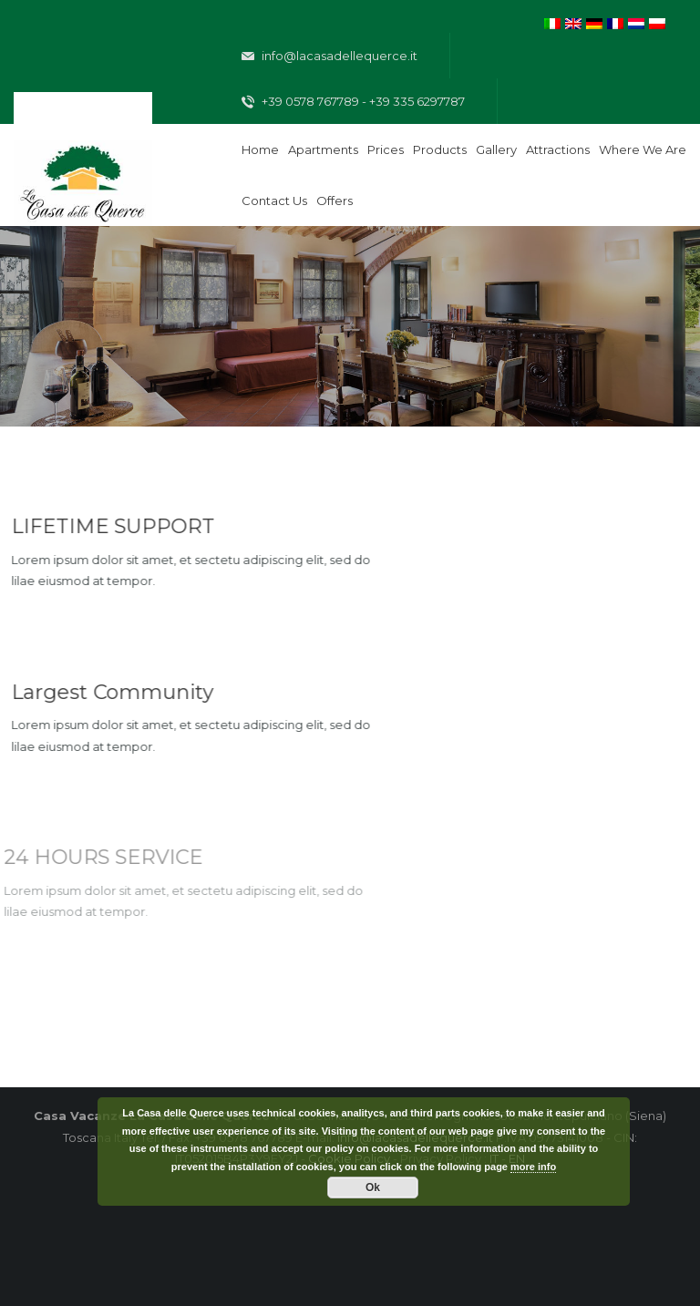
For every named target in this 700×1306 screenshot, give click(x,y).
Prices (385, 149)
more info (533, 1166)
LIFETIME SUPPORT (111, 526)
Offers (334, 200)
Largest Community (111, 692)
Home (260, 149)
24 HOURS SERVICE (99, 857)
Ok (372, 1187)
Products (440, 149)
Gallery (496, 149)
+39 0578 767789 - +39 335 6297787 (353, 102)
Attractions (558, 149)
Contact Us (274, 200)
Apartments (323, 149)
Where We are (642, 149)
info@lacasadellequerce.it (329, 56)
